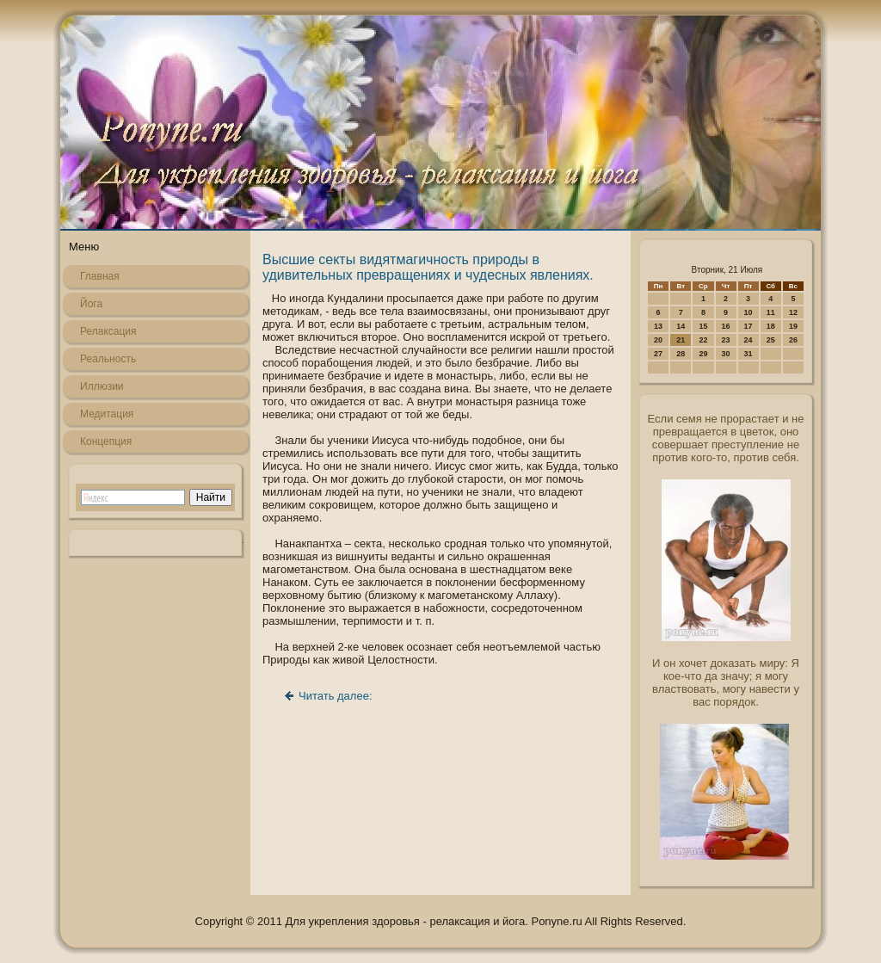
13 (658, 326)
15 (703, 326)
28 (680, 353)
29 (703, 353)
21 (680, 340)
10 (748, 312)
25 (771, 340)
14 (680, 326)
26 (793, 340)
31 (748, 353)
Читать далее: (336, 695)
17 (748, 326)
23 (726, 340)
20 (658, 340)
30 (726, 353)
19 (793, 326)
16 (726, 326)
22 (703, 340)
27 (658, 353)
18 (771, 326)
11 (771, 312)
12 (793, 312)
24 (748, 340)
